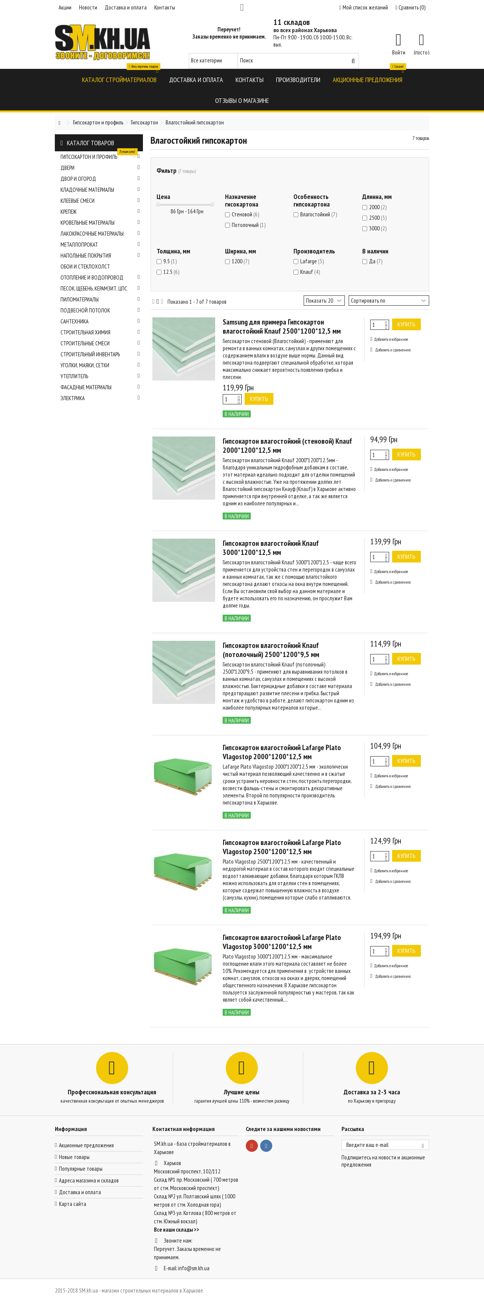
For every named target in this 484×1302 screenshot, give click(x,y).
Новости (88, 7)
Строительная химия (100, 332)
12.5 (171, 271)
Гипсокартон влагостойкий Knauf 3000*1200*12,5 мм (271, 547)
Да (375, 261)
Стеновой (245, 214)
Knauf (310, 271)
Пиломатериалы (100, 299)
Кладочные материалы (100, 189)
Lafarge (312, 261)
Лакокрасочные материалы (100, 233)
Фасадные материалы (100, 387)
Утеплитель (100, 376)
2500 (377, 217)
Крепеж (100, 211)
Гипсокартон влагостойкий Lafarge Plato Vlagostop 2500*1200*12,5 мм (282, 846)
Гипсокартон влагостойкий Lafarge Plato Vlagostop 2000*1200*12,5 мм (282, 752)
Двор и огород (100, 178)
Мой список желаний (363, 7)
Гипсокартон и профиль (100, 155)
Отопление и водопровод (100, 277)
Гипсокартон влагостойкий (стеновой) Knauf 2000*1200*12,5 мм (287, 445)
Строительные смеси (100, 343)
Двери (100, 167)
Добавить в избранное (391, 339)
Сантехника (100, 321)
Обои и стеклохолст (85, 266)
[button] (119, 79)
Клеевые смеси (100, 200)
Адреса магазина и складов (89, 1180)
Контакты (164, 7)
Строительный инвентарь (100, 354)
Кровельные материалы (100, 222)
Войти (398, 52)
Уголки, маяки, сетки (100, 365)
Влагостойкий (318, 214)
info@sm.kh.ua (193, 1268)
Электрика (100, 398)
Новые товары (74, 1157)
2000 (377, 207)
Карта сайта (72, 1203)
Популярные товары (80, 1168)
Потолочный (248, 224)
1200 (240, 261)
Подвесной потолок (100, 310)
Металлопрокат (100, 244)
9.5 (170, 261)
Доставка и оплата (126, 7)
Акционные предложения (86, 1145)
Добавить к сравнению (393, 350)
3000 (377, 228)
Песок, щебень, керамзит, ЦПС (100, 288)
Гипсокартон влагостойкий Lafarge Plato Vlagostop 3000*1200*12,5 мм (282, 941)
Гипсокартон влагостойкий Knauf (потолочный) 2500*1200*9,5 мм (271, 649)
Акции (65, 7)
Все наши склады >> (176, 1229)
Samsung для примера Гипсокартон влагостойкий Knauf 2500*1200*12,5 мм (282, 326)
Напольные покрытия (100, 255)
